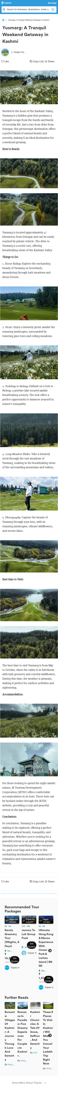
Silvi (35, 1052)
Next (50, 950)
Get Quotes (14, 960)
